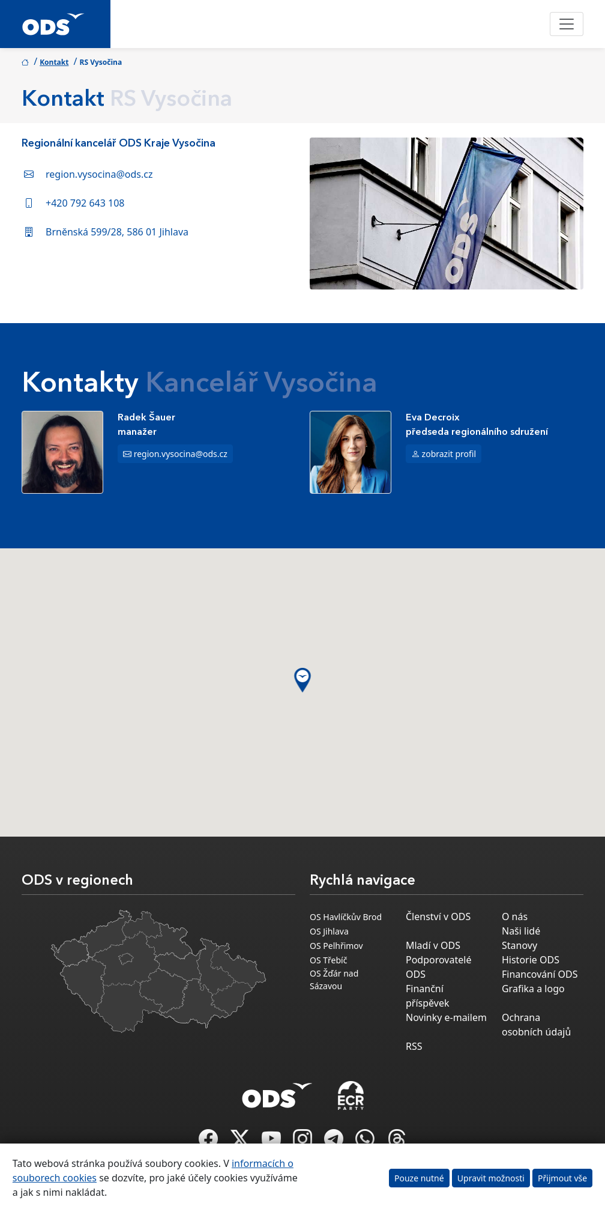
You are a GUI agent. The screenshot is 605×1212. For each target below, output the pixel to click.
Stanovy (519, 945)
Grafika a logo (533, 988)
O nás (515, 916)
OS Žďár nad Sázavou (334, 980)
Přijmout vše (562, 1178)
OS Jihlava (329, 931)
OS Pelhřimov (336, 945)
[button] (303, 680)
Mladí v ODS (433, 945)
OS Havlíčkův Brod (346, 917)
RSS (414, 1046)
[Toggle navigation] (566, 24)
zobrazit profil (449, 453)
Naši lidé (521, 931)
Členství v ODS (438, 916)
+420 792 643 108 (85, 203)
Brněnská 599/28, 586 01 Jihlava (117, 231)
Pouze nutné (419, 1178)
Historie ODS (530, 959)
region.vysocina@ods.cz (99, 174)
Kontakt (54, 62)
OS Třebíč (328, 960)
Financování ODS (539, 974)
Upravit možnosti (491, 1178)
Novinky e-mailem (446, 1017)
